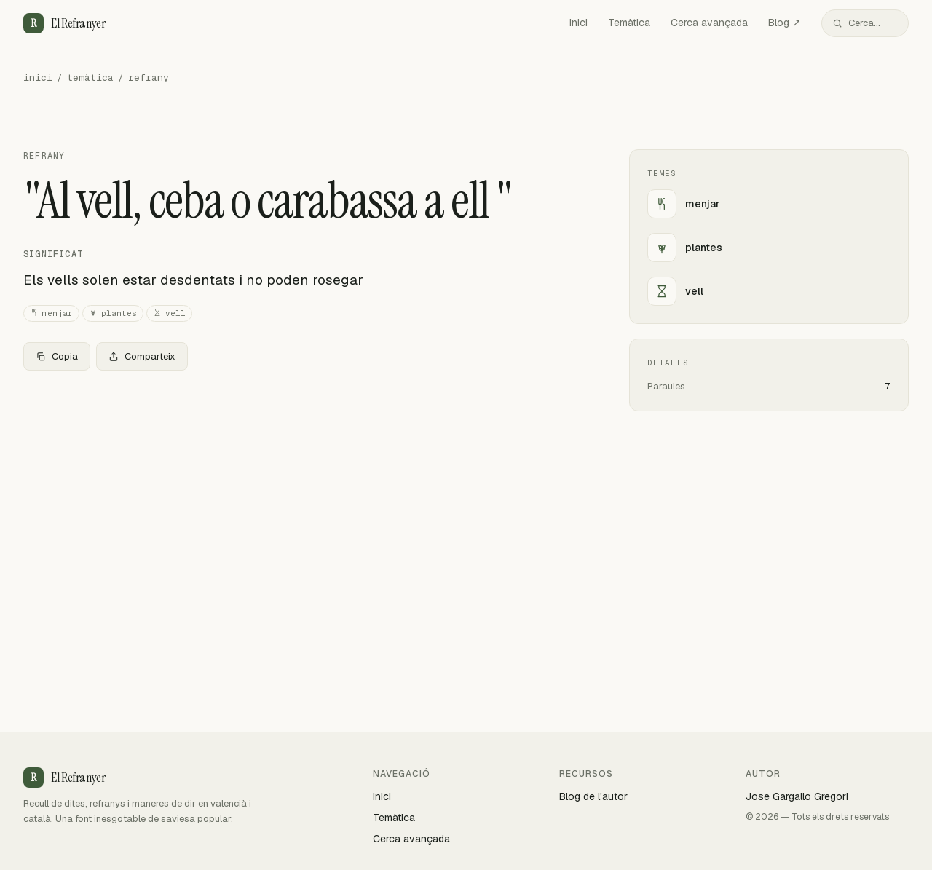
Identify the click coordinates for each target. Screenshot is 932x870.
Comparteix (141, 356)
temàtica (90, 77)
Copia (57, 356)
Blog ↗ (784, 22)
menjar (51, 313)
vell (169, 313)
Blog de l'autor (593, 796)
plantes (113, 313)
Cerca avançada (709, 22)
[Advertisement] (302, 490)
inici (37, 77)
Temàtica (629, 22)
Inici (578, 22)
